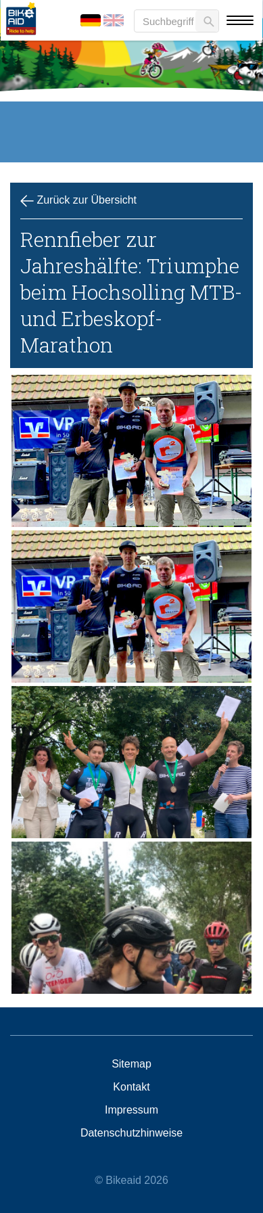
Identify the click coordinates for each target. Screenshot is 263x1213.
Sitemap (131, 1064)
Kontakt (131, 1087)
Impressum (131, 1110)
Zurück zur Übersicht (78, 201)
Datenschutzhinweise (131, 1133)
